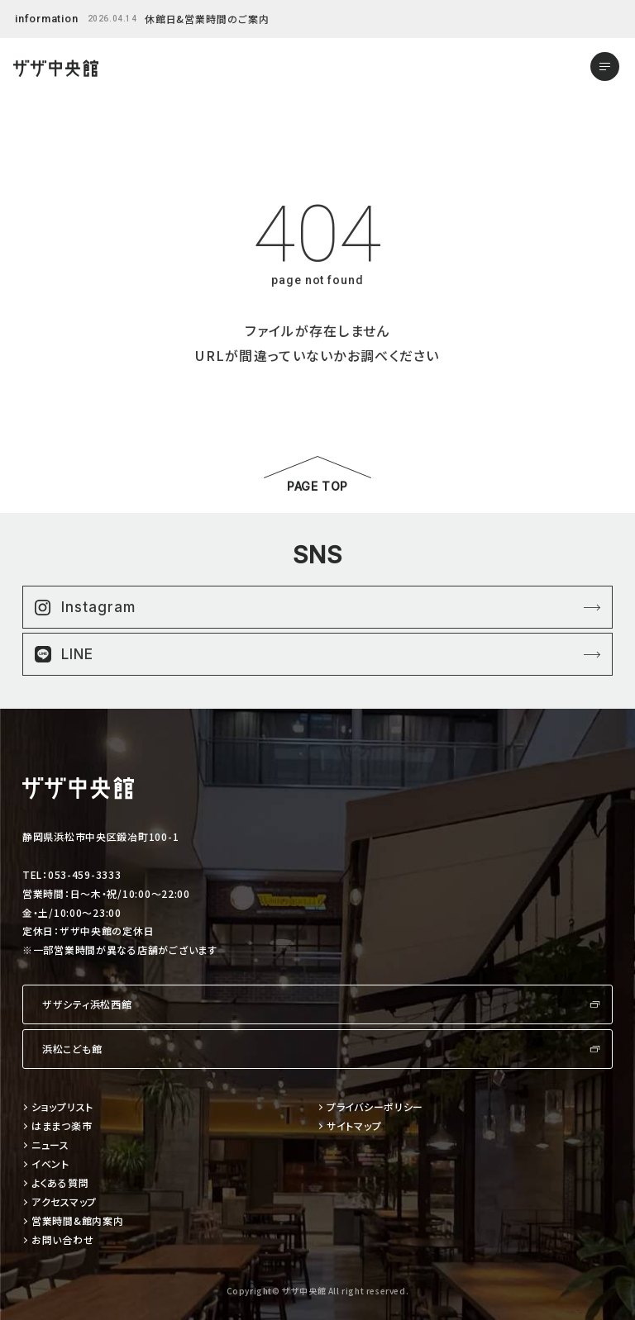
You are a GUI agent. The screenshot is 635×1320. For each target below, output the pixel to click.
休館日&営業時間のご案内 (207, 19)
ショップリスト (62, 1107)
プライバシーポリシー (375, 1107)
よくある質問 (59, 1183)
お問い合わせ (62, 1240)
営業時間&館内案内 (77, 1221)
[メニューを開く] (604, 66)
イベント (50, 1164)
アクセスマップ (64, 1202)
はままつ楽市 (61, 1126)
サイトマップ (354, 1126)
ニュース (50, 1145)
